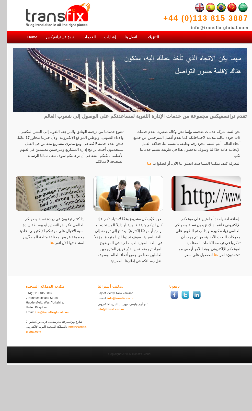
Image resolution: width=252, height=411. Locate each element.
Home (32, 37)
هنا (149, 163)
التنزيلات (152, 37)
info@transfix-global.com (219, 27)
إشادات (110, 37)
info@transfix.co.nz (120, 298)
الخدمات (89, 37)
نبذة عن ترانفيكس (60, 37)
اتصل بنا (131, 37)
